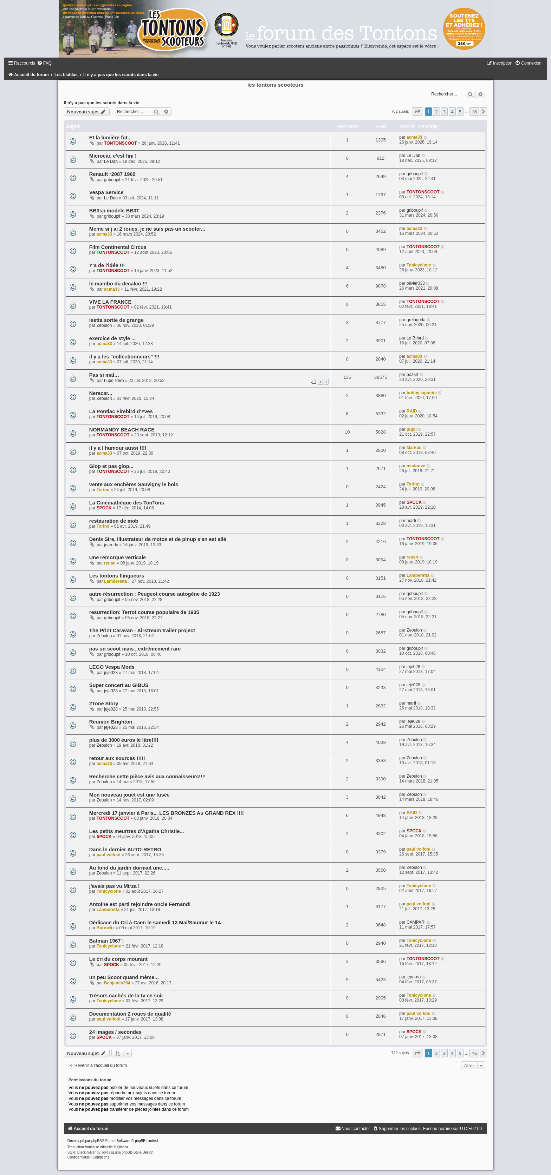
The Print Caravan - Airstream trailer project (142, 630)
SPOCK (104, 508)
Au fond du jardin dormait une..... (129, 868)
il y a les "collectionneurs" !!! (124, 356)
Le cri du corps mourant (118, 959)
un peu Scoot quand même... (124, 977)
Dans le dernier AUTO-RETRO (125, 849)
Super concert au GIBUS (119, 685)
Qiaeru (122, 1147)
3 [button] (444, 111)
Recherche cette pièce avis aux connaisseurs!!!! (147, 776)
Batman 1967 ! (106, 941)
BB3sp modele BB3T (114, 210)
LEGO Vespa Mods (112, 667)
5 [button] (460, 111)
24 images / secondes (115, 1032)
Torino (103, 489)
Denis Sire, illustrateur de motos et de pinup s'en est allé (157, 539)
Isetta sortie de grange (116, 320)
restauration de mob (113, 521)
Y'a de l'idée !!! (107, 265)
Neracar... (100, 393)
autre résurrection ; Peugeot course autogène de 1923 (154, 594)
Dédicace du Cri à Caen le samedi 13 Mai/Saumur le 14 (155, 922)
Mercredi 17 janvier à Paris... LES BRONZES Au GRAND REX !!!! (166, 813)
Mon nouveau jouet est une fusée (129, 795)
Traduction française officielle (90, 1147)
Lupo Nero (114, 380)
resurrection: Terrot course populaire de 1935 (144, 612)
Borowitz (106, 927)
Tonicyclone (419, 265)
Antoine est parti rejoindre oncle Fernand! (140, 904)
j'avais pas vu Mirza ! (114, 886)
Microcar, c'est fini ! (113, 156)
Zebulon (104, 325)
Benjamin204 (117, 983)
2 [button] (436, 111)
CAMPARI (416, 922)
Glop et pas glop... (111, 466)
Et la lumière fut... (110, 137)
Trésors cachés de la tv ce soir (126, 995)
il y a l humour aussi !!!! (118, 448)
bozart (413, 374)
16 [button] (474, 111)
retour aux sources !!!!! (117, 758)
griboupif (112, 179)
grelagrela (416, 319)
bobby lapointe (422, 392)
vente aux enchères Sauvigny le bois (133, 484)
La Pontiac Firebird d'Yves (121, 411)
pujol (412, 429)
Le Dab (111, 161)
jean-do (111, 544)
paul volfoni (109, 854)
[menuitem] (44, 63)
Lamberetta (115, 581)
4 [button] (452, 111)
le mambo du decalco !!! (118, 283)
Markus (414, 447)
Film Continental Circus (118, 247)
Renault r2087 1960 (112, 174)
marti (411, 520)
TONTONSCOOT (120, 143)
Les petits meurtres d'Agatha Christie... (136, 831)
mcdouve (416, 465)
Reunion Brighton (110, 722)
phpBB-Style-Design (137, 1152)
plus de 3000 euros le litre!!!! (123, 740)
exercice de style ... (112, 338)
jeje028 (111, 672)
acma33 (414, 137)
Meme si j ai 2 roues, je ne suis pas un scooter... (147, 229)
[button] (417, 111)
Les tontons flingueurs (116, 576)
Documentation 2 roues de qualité (130, 1014)
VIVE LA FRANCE (110, 302)
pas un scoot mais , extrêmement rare (135, 649)
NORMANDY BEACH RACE (122, 430)
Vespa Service (106, 192)
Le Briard (415, 338)
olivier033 (416, 283)
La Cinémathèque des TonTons (126, 503)
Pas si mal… (104, 375)
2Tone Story (103, 703)
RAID (412, 411)
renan (110, 563)
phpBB (96, 1141)
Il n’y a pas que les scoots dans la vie (101, 102)
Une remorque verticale (117, 557)
